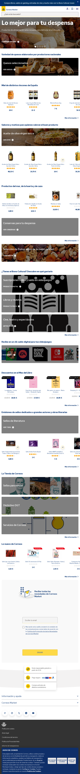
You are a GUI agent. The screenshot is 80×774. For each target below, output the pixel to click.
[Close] (77, 2)
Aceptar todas (72, 761)
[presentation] (40, 643)
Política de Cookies (34, 771)
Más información (71, 118)
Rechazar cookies (52, 761)
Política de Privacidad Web (10, 741)
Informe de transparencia (10, 746)
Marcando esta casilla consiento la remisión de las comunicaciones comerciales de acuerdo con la (42, 630)
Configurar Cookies (62, 761)
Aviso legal (5, 733)
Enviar (40, 652)
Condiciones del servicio (10, 737)
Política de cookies (8, 729)
